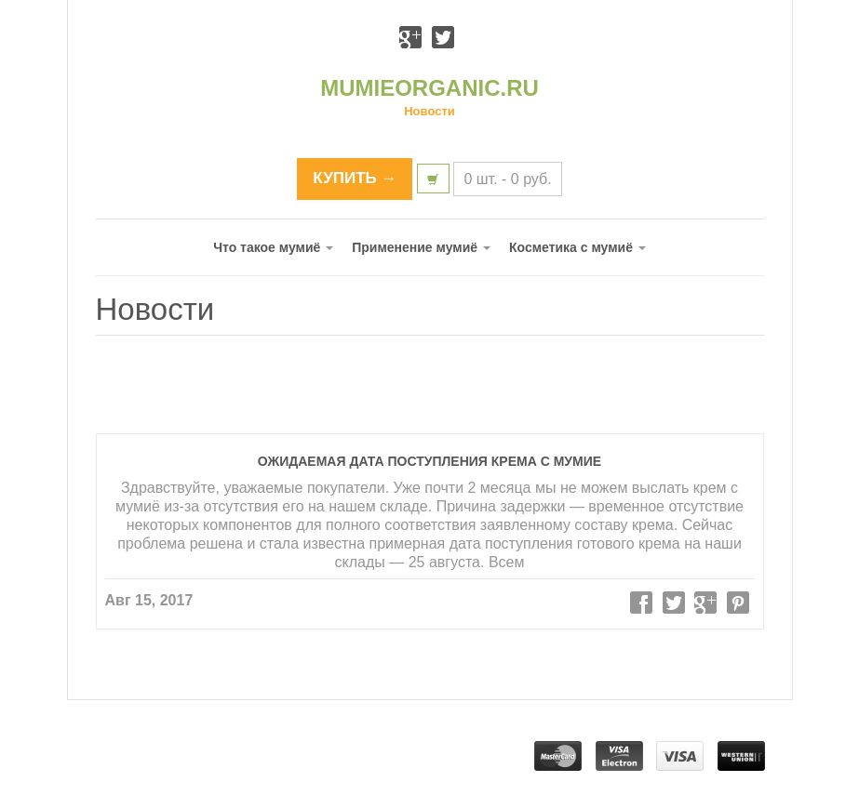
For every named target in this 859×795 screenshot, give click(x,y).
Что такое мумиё (273, 247)
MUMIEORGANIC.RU (429, 87)
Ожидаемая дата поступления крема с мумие (429, 461)
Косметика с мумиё (577, 247)
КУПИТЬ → (354, 178)
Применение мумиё (421, 247)
